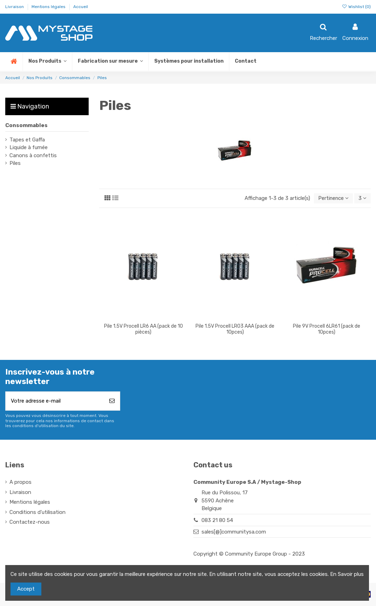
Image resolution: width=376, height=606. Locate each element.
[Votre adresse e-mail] (55, 401)
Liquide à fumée (28, 147)
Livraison (15, 6)
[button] (110, 61)
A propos (20, 482)
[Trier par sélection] (333, 198)
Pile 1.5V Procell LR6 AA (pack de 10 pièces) (143, 329)
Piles (15, 163)
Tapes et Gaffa (27, 140)
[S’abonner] (112, 401)
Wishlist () (356, 6)
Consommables (26, 125)
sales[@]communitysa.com (233, 532)
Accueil (80, 6)
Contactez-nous (29, 522)
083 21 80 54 (217, 520)
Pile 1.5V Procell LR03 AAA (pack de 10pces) (235, 329)
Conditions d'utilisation (37, 512)
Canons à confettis (33, 155)
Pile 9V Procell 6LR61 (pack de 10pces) (326, 329)
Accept (26, 589)
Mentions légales (49, 6)
